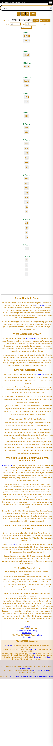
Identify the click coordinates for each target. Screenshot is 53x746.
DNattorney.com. (26, 668)
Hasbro (37, 657)
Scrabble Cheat (42, 676)
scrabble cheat (40, 305)
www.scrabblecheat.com (40, 670)
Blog (3, 2)
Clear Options (45, 20)
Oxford (23, 2)
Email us (27, 627)
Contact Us (27, 637)
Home (7, 2)
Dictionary (17, 2)
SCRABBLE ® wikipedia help (27, 631)
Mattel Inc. (32, 653)
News (50, 676)
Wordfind (32, 676)
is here (39, 635)
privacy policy (27, 633)
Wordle (12, 2)
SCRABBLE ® (7, 645)
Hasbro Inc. (34, 649)
